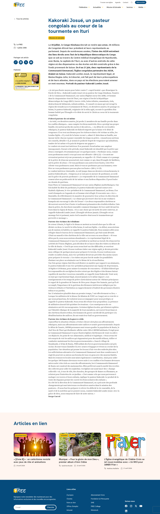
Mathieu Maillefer (113, 468)
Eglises (108, 435)
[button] (21, 62)
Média (142, 7)
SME (92, 502)
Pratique (116, 435)
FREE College (95, 506)
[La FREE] (15, 44)
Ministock (94, 510)
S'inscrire (50, 507)
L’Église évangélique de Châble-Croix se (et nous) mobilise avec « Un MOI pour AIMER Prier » (124, 462)
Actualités (98, 7)
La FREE (20, 44)
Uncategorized (21, 435)
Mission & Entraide (115, 7)
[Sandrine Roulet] (60, 465)
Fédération (84, 7)
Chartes (69, 499)
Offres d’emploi (72, 506)
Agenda (117, 2)
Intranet (69, 510)
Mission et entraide (56, 38)
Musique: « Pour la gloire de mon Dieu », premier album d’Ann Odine (79, 460)
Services (131, 7)
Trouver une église (106, 2)
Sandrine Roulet (67, 466)
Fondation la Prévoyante (100, 499)
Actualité (64, 435)
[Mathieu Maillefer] (105, 468)
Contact (125, 2)
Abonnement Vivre (98, 495)
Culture (72, 435)
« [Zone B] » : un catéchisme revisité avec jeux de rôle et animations (32, 460)
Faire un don (71, 502)
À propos (70, 495)
